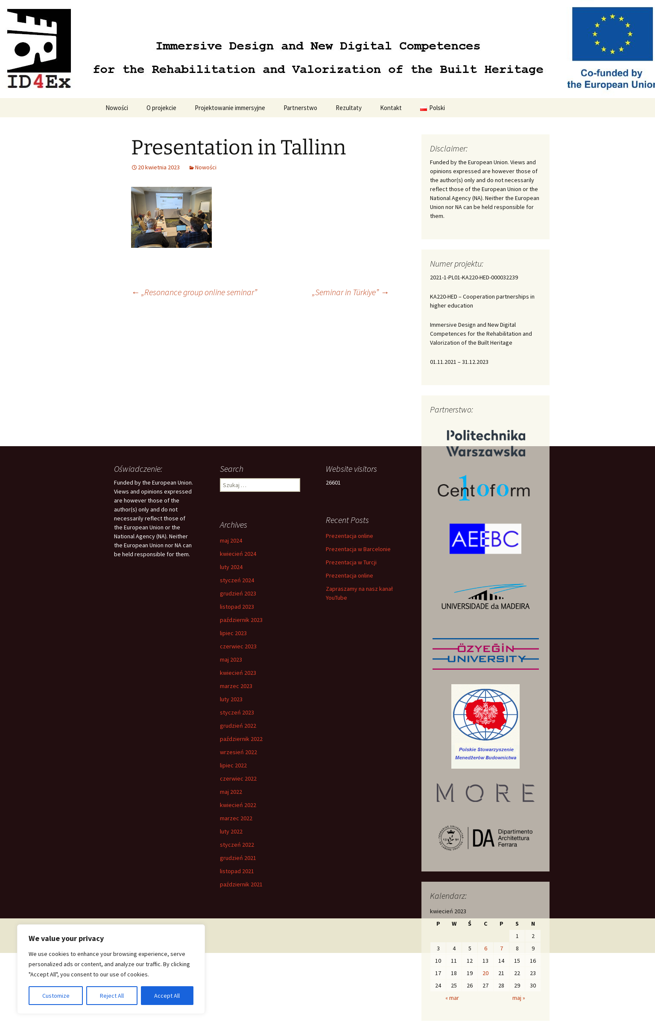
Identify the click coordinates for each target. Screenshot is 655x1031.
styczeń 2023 (237, 712)
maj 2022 (231, 792)
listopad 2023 (237, 606)
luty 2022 (231, 831)
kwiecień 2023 (238, 673)
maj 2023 (231, 659)
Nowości (116, 108)
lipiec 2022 (233, 765)
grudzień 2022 (238, 725)
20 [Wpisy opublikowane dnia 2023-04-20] (485, 973)
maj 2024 (231, 540)
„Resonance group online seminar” (194, 292)
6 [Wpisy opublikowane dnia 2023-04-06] (485, 948)
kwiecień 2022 (238, 805)
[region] (111, 969)
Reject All (112, 995)
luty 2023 (231, 699)
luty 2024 (231, 567)
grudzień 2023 (238, 593)
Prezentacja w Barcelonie (358, 549)
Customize (56, 995)
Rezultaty (349, 108)
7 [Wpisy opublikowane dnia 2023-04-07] (501, 948)
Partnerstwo (300, 108)
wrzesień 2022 (238, 752)
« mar (452, 998)
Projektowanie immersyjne (230, 108)
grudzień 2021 (238, 858)
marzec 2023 (236, 686)
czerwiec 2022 (238, 778)
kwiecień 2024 (238, 554)
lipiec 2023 (233, 633)
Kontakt (391, 108)
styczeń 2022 (237, 844)
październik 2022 (241, 739)
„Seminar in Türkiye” (350, 292)
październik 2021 (241, 884)
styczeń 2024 (237, 580)
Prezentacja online (349, 536)
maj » (518, 998)
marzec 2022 (236, 818)
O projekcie (161, 108)
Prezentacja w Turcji (351, 562)
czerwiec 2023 (238, 646)
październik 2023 (241, 620)
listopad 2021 (237, 871)
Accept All (167, 995)
